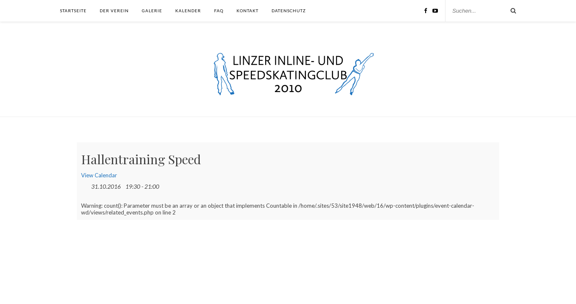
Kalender (188, 10)
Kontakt (247, 10)
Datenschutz (289, 10)
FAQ (218, 10)
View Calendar (99, 175)
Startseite (73, 10)
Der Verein (114, 10)
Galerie (152, 10)
